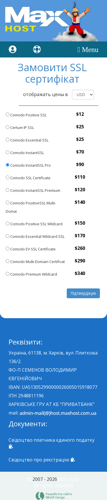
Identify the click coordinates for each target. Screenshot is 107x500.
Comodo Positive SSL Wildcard (34, 223)
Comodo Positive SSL (26, 114)
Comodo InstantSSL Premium (33, 190)
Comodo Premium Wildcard (31, 274)
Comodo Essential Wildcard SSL (35, 236)
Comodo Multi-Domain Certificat (35, 261)
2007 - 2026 (45, 479)
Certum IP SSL (20, 127)
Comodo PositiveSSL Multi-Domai (31, 207)
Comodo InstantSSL (25, 152)
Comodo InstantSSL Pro (28, 165)
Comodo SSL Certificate (28, 177)
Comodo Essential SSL (27, 140)
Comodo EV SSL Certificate (31, 249)
